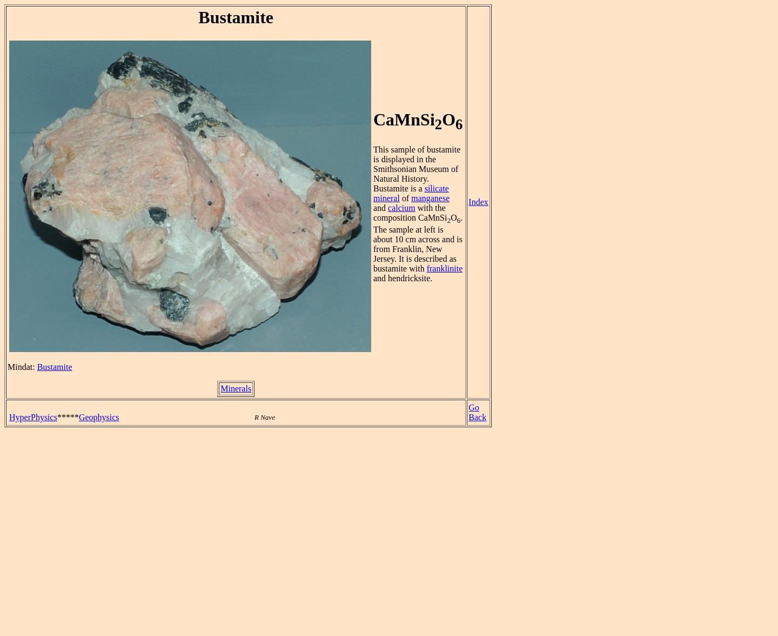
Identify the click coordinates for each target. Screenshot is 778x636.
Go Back (477, 412)
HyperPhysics (33, 417)
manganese (430, 198)
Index (478, 202)
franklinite (445, 268)
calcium (401, 208)
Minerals (235, 388)
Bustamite (54, 367)
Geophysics (99, 417)
